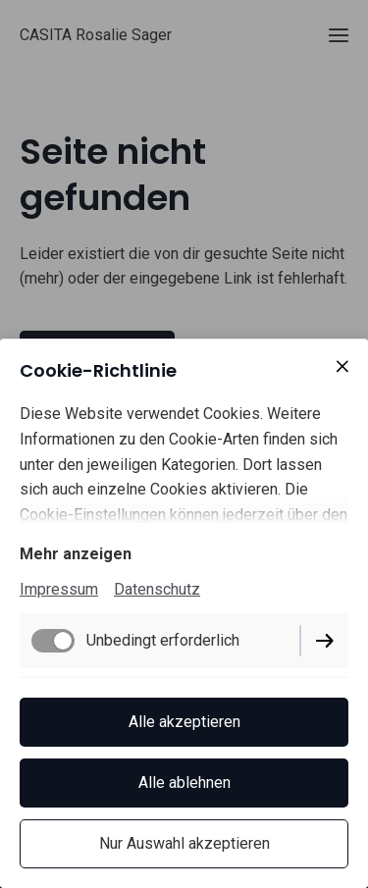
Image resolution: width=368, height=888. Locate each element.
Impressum (59, 589)
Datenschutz (157, 589)
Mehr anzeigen (75, 554)
